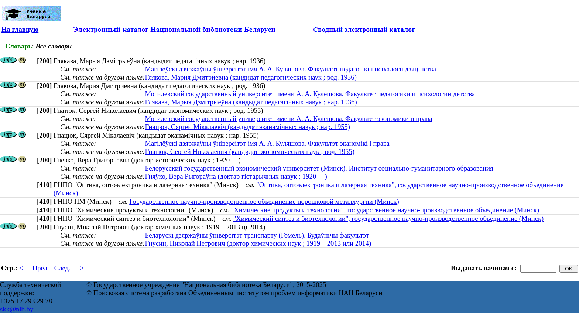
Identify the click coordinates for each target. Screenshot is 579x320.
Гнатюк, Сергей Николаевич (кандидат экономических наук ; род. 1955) (249, 151)
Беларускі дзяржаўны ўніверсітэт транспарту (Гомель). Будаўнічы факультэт (257, 235)
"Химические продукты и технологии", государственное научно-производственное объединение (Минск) (385, 210)
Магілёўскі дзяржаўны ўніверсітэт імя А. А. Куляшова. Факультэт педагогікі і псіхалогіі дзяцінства (290, 69)
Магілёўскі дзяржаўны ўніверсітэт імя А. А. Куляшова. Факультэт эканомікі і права (267, 143)
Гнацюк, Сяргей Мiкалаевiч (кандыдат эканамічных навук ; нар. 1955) (247, 127)
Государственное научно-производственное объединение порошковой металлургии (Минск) (264, 201)
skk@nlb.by (16, 309)
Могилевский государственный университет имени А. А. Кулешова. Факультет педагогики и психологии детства (310, 94)
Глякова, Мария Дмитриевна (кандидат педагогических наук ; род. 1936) (250, 77)
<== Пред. (34, 268)
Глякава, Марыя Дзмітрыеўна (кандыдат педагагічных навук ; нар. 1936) (251, 102)
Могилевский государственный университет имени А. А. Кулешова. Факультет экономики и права (288, 118)
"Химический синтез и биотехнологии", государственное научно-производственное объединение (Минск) (388, 218)
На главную (19, 29)
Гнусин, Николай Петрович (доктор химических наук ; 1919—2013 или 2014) (258, 243)
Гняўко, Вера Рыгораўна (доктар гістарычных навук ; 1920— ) (236, 176)
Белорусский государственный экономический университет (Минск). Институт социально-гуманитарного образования (319, 168)
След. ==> (69, 268)
